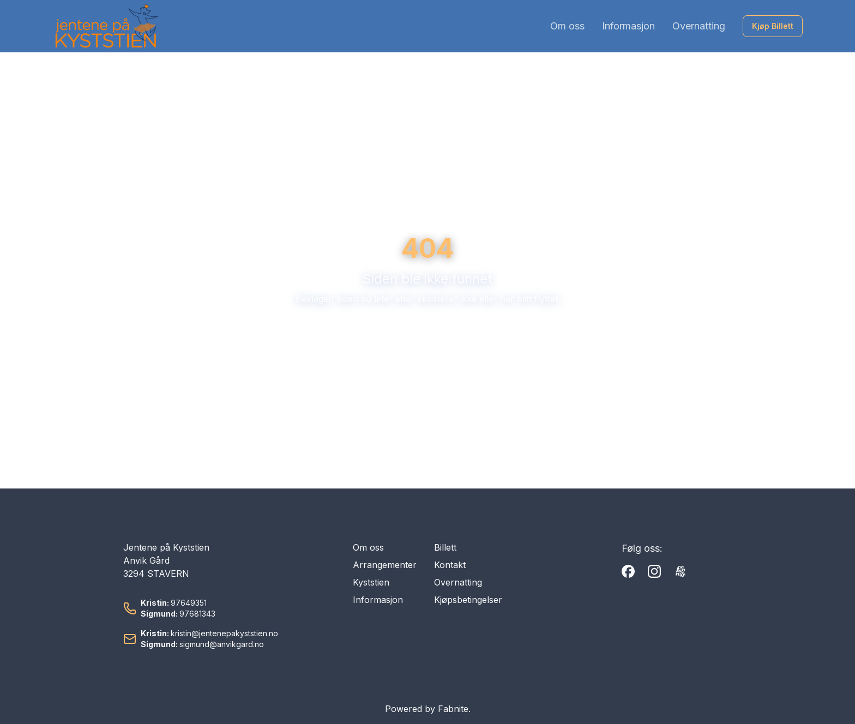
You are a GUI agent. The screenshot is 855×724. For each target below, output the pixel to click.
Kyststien (371, 582)
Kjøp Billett (772, 26)
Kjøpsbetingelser (468, 599)
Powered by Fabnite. (428, 708)
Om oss (567, 26)
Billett (445, 547)
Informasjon (628, 26)
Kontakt (450, 564)
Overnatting (698, 26)
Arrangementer (385, 564)
